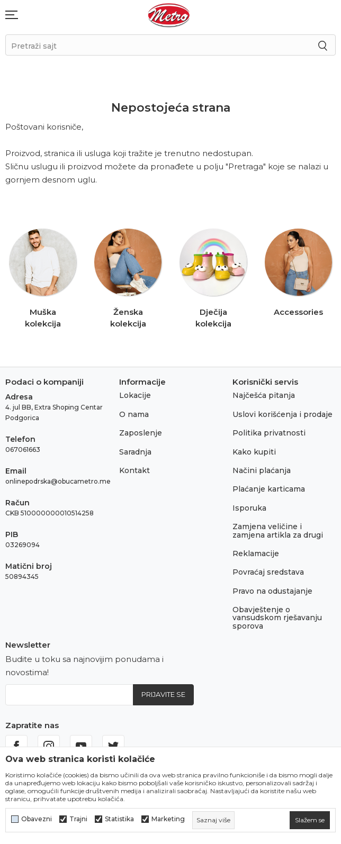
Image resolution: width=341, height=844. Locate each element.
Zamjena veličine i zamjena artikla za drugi (277, 530)
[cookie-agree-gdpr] (310, 820)
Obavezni (36, 819)
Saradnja (135, 452)
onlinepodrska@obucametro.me (58, 481)
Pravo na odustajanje (272, 591)
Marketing (168, 819)
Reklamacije (255, 553)
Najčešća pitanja (263, 395)
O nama (134, 414)
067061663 (22, 449)
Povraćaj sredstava (268, 572)
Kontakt (134, 470)
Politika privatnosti (269, 433)
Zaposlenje (140, 433)
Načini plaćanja (261, 470)
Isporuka (249, 508)
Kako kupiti (254, 452)
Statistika (119, 819)
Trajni (78, 819)
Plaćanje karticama (268, 489)
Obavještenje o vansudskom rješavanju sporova (277, 618)
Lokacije (135, 395)
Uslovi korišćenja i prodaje (282, 414)
